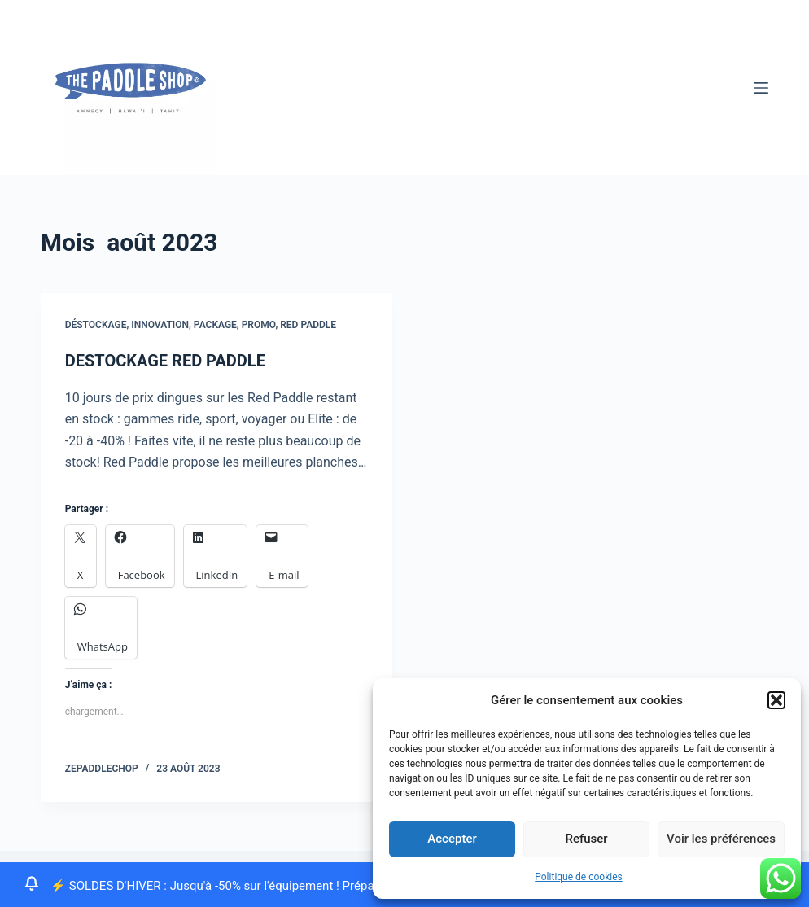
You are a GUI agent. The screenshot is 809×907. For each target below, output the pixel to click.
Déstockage (96, 325)
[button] (776, 700)
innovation (160, 325)
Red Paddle (308, 325)
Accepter (451, 838)
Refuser (586, 838)
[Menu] (761, 88)
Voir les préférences (721, 838)
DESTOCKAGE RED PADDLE (165, 360)
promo (259, 325)
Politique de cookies (578, 877)
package (215, 325)
